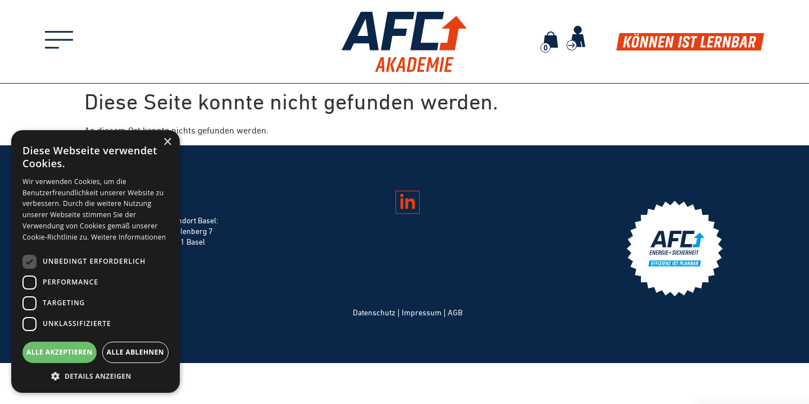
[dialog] (95, 261)
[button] (95, 376)
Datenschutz (374, 312)
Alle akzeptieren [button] (59, 352)
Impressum (422, 312)
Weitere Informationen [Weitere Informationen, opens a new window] (128, 237)
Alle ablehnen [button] (135, 352)
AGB (455, 312)
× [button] (167, 142)
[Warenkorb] (550, 39)
